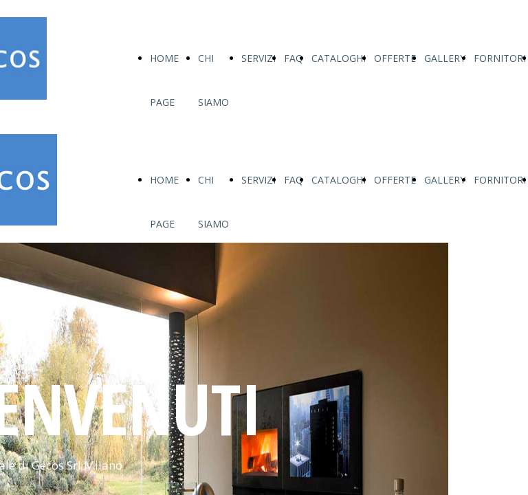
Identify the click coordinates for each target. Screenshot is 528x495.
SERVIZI (258, 58)
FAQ (293, 58)
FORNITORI (500, 58)
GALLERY (444, 58)
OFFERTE (395, 58)
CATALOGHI (338, 58)
